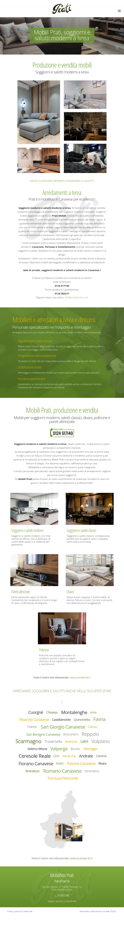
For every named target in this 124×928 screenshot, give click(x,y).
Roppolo (92, 735)
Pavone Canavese (47, 775)
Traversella (64, 743)
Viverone (83, 743)
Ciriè (81, 759)
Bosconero (71, 735)
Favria (102, 720)
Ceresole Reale (58, 759)
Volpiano (32, 751)
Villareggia (29, 759)
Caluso (95, 728)
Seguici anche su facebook (62, 913)
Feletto (29, 728)
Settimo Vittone (56, 752)
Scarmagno (37, 743)
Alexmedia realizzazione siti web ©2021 (98, 923)
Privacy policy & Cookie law (19, 923)
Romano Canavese (53, 782)
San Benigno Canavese (42, 736)
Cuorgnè (34, 712)
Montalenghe (75, 712)
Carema (45, 767)
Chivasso (51, 712)
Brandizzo (85, 775)
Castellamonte (61, 720)
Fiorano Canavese (74, 767)
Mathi (99, 767)
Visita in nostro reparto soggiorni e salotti (62, 180)
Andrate (28, 767)
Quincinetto (84, 720)
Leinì (97, 743)
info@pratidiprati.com (76, 297)
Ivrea (95, 712)
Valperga (79, 751)
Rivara (70, 775)
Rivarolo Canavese (32, 720)
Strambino (85, 782)
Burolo (97, 751)
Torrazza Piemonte (62, 790)
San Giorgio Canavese (63, 728)
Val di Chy (95, 759)
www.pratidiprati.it (79, 677)
